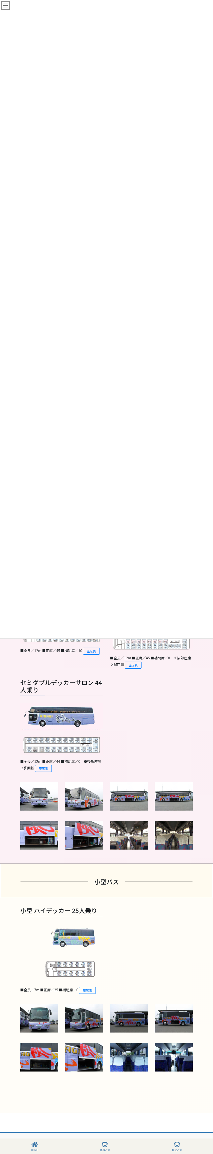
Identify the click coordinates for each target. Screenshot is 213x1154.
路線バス (105, 1147)
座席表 (91, 651)
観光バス (177, 1147)
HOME (34, 1147)
